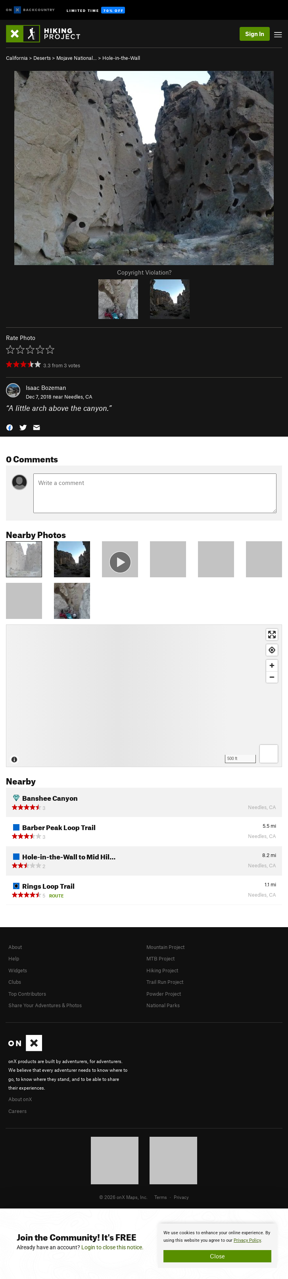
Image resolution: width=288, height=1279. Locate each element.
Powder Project (163, 994)
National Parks (163, 1005)
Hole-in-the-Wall (121, 58)
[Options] (269, 754)
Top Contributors (27, 994)
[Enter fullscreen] (272, 634)
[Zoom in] (272, 665)
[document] (217, 1245)
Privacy (181, 1197)
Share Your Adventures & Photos (45, 1005)
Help (13, 958)
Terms (160, 1197)
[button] (9, 426)
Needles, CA (78, 396)
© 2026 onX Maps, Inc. (123, 1197)
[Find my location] (272, 650)
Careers (17, 1111)
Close (217, 1256)
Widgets (17, 970)
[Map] (144, 696)
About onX (20, 1099)
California (17, 58)
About (15, 947)
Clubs (14, 982)
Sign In (254, 33)
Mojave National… (76, 58)
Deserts (42, 58)
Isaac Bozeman (46, 387)
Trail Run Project (164, 982)
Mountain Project (165, 947)
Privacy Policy (247, 1240)
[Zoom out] (272, 677)
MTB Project (160, 958)
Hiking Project (162, 970)
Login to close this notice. (112, 1247)
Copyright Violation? (144, 272)
